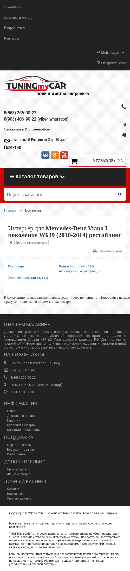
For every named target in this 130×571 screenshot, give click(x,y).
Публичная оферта (21, 425)
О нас (11, 411)
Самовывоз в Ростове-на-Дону (27, 129)
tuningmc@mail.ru (23, 370)
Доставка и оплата (18, 17)
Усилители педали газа (28, 277)
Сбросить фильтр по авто (28, 242)
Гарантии (13, 420)
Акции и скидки (18, 474)
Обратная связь (19, 445)
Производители (18, 469)
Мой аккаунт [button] (110, 53)
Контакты (11, 38)
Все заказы (15, 494)
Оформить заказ (111, 63)
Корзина (13, 489)
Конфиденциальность (23, 430)
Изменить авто (107, 251)
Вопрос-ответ (14, 28)
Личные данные (19, 498)
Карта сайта (16, 454)
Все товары (16, 266)
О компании (13, 7)
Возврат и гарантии (21, 449)
